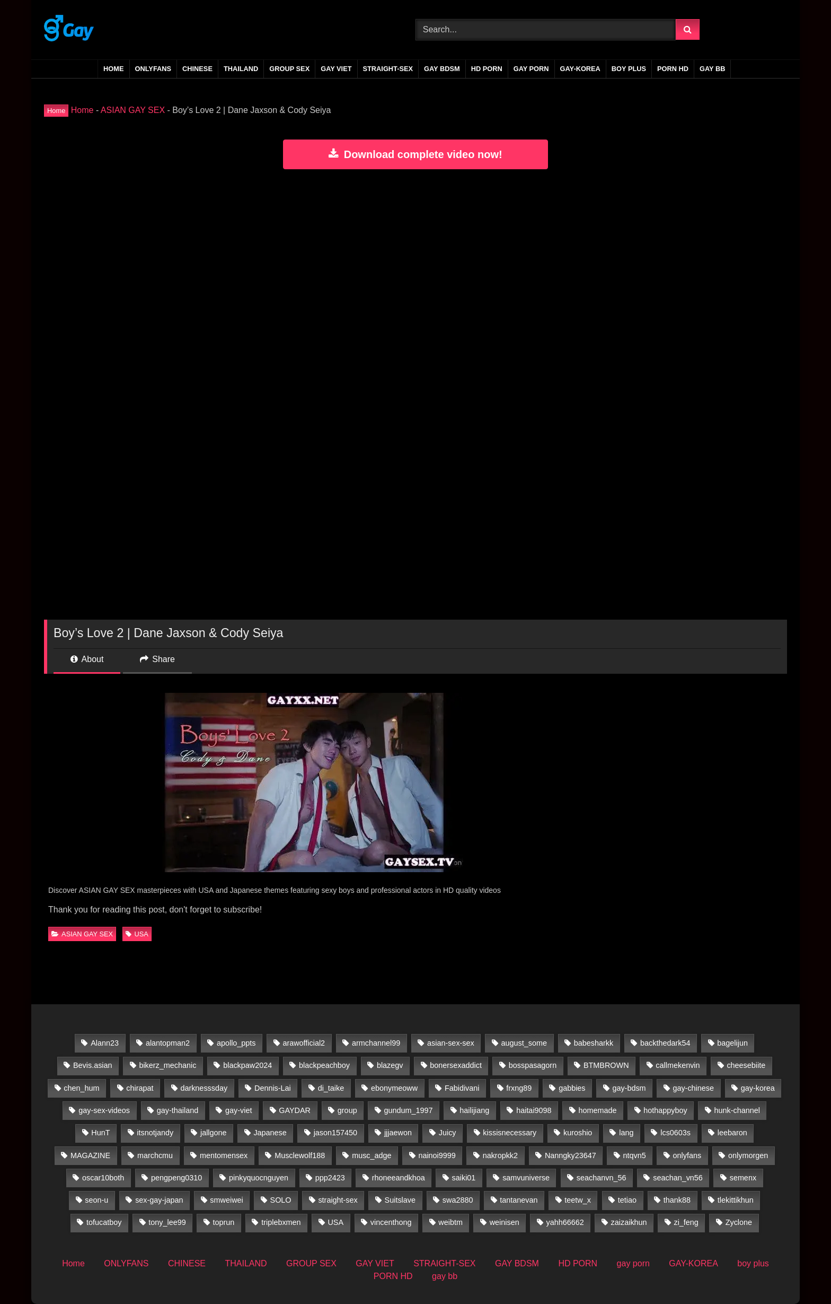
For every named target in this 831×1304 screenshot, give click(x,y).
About (86, 659)
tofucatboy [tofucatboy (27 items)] (103, 1222)
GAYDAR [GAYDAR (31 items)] (295, 1110)
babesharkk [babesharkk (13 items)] (593, 1043)
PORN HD (672, 69)
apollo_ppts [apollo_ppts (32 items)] (236, 1043)
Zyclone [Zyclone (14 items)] (739, 1222)
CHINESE (197, 69)
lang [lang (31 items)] (626, 1132)
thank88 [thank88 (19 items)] (677, 1200)
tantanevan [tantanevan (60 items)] (518, 1200)
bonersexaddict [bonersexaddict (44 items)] (456, 1065)
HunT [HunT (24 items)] (100, 1132)
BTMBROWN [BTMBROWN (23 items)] (606, 1065)
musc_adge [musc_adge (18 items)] (371, 1155)
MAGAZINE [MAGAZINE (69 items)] (90, 1155)
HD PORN (486, 69)
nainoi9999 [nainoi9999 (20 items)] (436, 1155)
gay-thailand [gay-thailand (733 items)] (177, 1110)
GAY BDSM (442, 69)
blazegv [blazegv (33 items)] (390, 1065)
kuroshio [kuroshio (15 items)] (577, 1132)
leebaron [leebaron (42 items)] (732, 1132)
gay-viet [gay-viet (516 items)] (238, 1110)
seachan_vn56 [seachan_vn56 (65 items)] (678, 1177)
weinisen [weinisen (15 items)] (504, 1222)
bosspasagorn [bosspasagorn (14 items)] (532, 1065)
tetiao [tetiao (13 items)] (627, 1200)
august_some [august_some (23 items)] (524, 1043)
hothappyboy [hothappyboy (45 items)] (665, 1110)
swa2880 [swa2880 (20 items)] (458, 1200)
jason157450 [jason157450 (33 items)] (335, 1132)
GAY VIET (336, 69)
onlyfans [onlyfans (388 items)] (687, 1155)
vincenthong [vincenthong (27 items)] (391, 1222)
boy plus (629, 69)
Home (113, 69)
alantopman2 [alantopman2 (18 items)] (168, 1043)
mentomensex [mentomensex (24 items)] (223, 1155)
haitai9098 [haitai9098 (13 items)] (533, 1110)
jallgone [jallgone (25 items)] (213, 1132)
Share (157, 659)
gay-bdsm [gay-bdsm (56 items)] (629, 1088)
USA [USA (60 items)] (335, 1222)
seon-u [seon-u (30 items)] (96, 1200)
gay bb (712, 69)
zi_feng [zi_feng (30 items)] (686, 1222)
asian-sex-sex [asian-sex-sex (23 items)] (450, 1043)
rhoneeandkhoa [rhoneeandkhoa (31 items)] (398, 1177)
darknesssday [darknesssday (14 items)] (203, 1088)
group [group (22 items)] (347, 1110)
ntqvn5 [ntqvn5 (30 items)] (634, 1155)
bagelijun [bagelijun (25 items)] (732, 1043)
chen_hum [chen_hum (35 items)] (81, 1088)
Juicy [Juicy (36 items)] (447, 1132)
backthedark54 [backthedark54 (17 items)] (665, 1043)
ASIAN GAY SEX (133, 110)
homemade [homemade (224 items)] (597, 1110)
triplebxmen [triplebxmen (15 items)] (280, 1222)
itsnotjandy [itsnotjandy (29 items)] (155, 1132)
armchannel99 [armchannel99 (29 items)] (376, 1043)
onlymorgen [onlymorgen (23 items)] (748, 1155)
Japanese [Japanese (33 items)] (269, 1132)
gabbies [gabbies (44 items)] (572, 1088)
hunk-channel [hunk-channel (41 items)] (737, 1110)
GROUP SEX (289, 69)
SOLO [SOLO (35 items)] (280, 1200)
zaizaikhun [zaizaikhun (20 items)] (629, 1222)
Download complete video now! (415, 154)
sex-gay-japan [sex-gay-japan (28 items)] (159, 1200)
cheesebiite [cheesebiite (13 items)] (746, 1065)
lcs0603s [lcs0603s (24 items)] (675, 1132)
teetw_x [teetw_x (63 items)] (577, 1200)
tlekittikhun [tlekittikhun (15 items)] (736, 1200)
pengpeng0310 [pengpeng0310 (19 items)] (176, 1177)
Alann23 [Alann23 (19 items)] (105, 1043)
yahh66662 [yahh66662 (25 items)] (565, 1222)
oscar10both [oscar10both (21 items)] (103, 1177)
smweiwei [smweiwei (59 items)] (226, 1200)
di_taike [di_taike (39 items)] (331, 1088)
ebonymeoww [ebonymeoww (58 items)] (394, 1088)
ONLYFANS (153, 69)
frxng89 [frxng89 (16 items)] (519, 1088)
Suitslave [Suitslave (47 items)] (400, 1200)
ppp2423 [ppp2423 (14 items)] (330, 1177)
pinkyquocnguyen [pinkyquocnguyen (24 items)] (258, 1177)
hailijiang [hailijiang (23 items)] (474, 1110)
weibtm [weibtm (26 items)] (450, 1222)
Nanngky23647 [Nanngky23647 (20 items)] (570, 1155)
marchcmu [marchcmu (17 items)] (155, 1155)
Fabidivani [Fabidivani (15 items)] (462, 1088)
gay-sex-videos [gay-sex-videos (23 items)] (104, 1110)
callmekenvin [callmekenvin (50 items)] (678, 1065)
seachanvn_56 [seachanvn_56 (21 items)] (601, 1177)
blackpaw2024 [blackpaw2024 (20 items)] (247, 1065)
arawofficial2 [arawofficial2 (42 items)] (303, 1043)
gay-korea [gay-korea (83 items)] (758, 1088)
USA (137, 934)
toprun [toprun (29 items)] (224, 1222)
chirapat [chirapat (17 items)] (139, 1088)
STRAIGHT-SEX (388, 69)
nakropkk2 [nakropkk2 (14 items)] (500, 1155)
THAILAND (241, 69)
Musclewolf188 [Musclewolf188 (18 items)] (300, 1155)
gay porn (531, 69)
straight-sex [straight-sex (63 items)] (337, 1200)
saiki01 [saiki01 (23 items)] (464, 1177)
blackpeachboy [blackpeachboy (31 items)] (324, 1065)
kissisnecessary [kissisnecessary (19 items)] (509, 1132)
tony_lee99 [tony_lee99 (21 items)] (166, 1222)
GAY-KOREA (580, 69)
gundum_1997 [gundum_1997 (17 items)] (408, 1110)
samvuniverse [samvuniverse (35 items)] (526, 1177)
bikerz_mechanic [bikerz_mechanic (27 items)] (167, 1065)
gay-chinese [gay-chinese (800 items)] (693, 1088)
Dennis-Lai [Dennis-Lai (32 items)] (272, 1088)
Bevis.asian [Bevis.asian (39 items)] (92, 1065)
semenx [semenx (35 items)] (743, 1177)
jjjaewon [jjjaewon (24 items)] (398, 1132)
